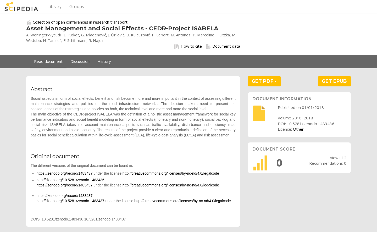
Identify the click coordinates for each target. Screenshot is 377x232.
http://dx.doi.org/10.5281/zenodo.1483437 (70, 201)
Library (54, 6)
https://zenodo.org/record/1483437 (64, 173)
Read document (48, 61)
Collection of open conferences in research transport (80, 22)
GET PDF (264, 81)
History (104, 61)
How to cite (188, 46)
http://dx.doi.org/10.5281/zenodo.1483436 (70, 180)
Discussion (80, 61)
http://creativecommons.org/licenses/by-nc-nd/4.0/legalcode (171, 173)
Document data (223, 46)
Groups (76, 6)
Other (298, 129)
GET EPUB (334, 81)
